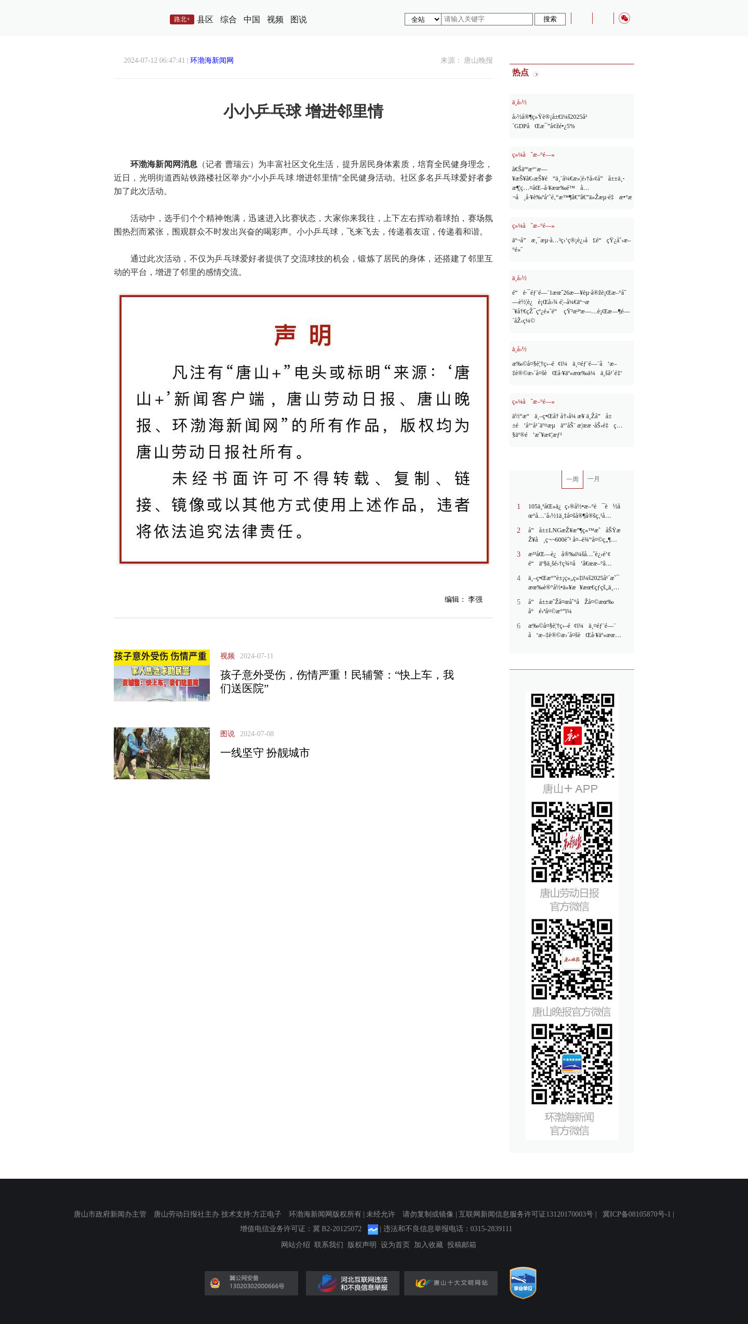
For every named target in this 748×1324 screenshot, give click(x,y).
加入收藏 (428, 1245)
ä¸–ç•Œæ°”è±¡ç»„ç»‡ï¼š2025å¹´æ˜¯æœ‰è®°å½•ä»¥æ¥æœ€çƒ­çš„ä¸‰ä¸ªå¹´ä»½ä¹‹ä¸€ (575, 583)
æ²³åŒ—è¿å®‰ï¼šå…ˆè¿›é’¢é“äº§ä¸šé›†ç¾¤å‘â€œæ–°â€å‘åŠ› (569, 559)
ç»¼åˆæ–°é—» (533, 154)
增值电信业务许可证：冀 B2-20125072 (301, 1229)
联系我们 (328, 1245)
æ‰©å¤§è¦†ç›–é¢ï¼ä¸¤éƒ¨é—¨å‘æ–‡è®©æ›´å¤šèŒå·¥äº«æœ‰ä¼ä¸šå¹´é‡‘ (567, 368)
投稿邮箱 (461, 1245)
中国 (252, 19)
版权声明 (362, 1245)
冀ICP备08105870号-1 (637, 1214)
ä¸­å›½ (519, 102)
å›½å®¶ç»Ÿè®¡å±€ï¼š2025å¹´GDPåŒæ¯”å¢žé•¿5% (549, 121)
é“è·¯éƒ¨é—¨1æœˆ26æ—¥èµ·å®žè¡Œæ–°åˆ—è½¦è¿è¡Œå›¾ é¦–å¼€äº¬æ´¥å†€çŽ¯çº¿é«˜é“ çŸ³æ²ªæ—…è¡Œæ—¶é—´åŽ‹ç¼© (571, 306)
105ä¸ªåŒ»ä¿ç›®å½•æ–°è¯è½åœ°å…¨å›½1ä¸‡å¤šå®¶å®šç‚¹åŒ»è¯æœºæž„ (574, 511)
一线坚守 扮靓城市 (265, 753)
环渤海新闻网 (212, 60)
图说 (298, 19)
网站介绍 (295, 1245)
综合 (228, 19)
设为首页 (395, 1245)
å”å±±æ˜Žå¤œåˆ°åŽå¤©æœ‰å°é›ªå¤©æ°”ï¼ (570, 606)
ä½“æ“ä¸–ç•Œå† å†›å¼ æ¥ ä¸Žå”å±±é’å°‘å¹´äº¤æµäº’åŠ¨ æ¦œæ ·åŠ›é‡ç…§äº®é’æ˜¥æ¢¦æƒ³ (567, 425)
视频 (275, 19)
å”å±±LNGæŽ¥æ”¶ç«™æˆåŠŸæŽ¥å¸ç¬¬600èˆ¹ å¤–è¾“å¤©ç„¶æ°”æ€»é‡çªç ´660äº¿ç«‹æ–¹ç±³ (574, 535)
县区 (205, 19)
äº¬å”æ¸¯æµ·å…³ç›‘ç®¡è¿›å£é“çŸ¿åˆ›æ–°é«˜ (571, 245)
